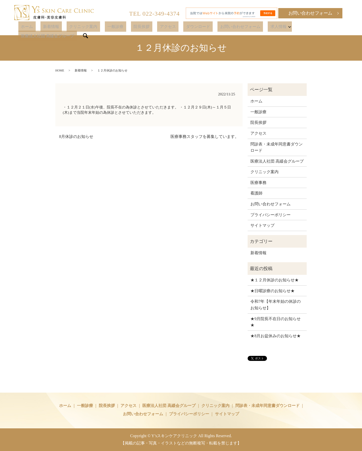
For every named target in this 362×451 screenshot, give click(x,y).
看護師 (256, 193)
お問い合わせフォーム (310, 13)
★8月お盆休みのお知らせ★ (275, 336)
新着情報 (72, 27)
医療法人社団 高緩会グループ (309, 27)
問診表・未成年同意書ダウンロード (276, 147)
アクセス (167, 27)
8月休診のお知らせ (76, 136)
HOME (59, 70)
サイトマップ (262, 225)
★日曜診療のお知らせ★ (272, 291)
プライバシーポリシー (270, 215)
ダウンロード (192, 27)
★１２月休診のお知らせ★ (274, 280)
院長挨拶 (146, 27)
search (345, 27)
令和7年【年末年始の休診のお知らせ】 (275, 304)
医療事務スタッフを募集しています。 (204, 136)
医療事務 (258, 182)
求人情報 (262, 27)
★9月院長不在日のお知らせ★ (275, 322)
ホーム (53, 27)
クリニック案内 (98, 27)
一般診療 (125, 27)
